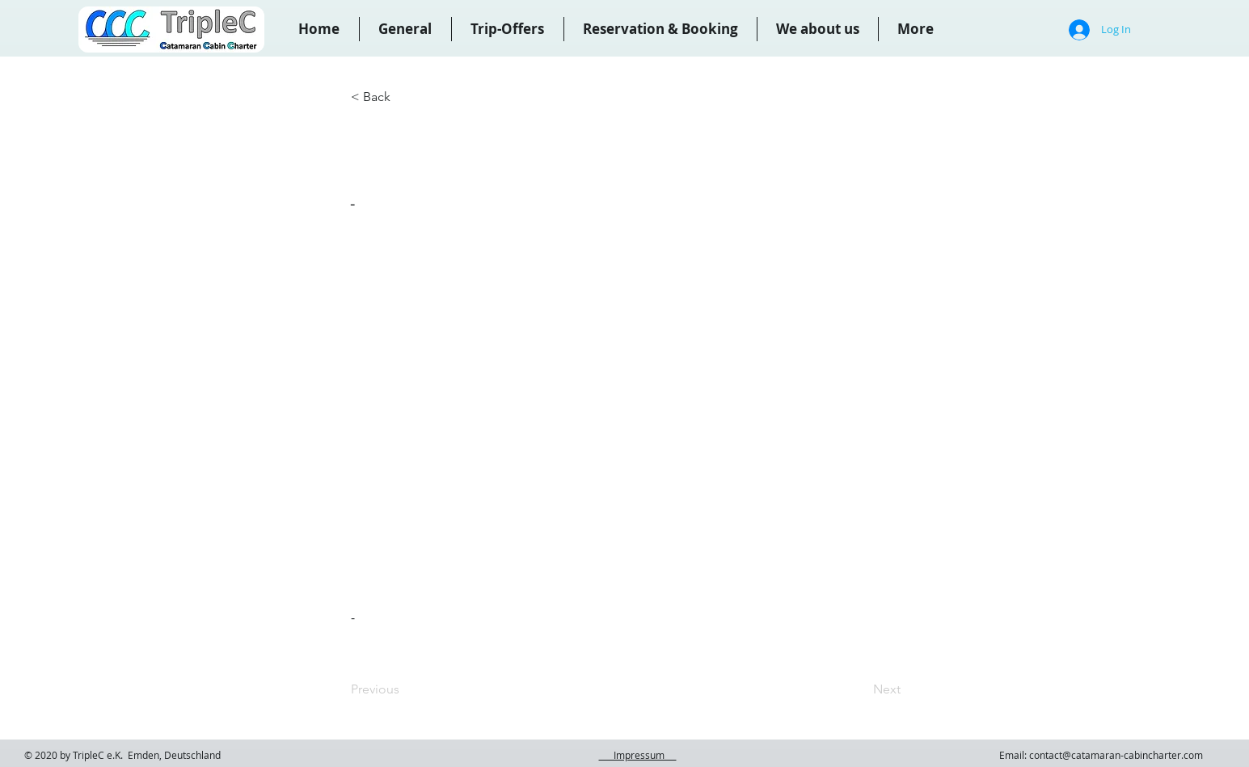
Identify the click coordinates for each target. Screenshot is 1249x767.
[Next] (860, 689)
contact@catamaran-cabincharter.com (1116, 754)
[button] (660, 29)
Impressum (638, 754)
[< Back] (404, 97)
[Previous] (404, 689)
